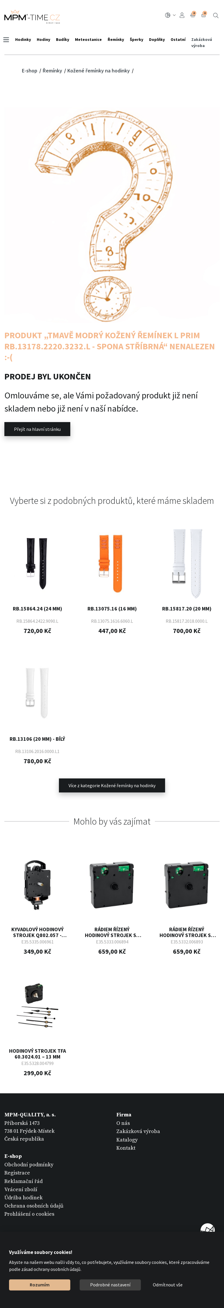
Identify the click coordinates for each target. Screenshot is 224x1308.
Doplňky (158, 39)
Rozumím (40, 1285)
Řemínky (117, 39)
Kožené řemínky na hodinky (99, 70)
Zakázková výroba (203, 42)
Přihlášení (182, 15)
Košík (204, 14)
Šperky (138, 39)
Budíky (64, 39)
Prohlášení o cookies (29, 1213)
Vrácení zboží (20, 1188)
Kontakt (125, 1147)
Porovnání (193, 14)
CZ (170, 15)
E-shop (30, 70)
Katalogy (127, 1139)
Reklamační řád (23, 1180)
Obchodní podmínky (28, 1164)
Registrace (17, 1172)
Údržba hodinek (23, 1196)
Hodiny (45, 39)
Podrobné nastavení (110, 1285)
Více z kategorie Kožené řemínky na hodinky (112, 784)
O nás (123, 1122)
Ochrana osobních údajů (34, 1205)
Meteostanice (89, 39)
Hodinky (24, 39)
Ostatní (179, 39)
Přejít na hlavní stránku (37, 429)
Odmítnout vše (168, 1285)
